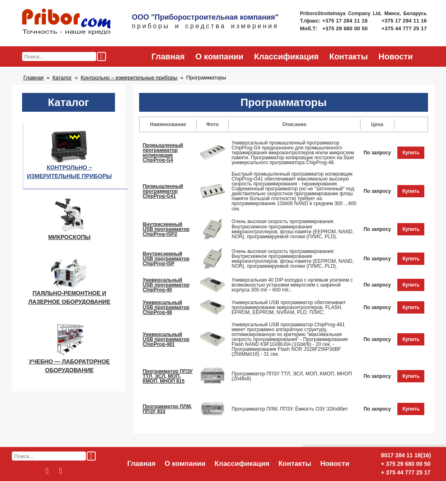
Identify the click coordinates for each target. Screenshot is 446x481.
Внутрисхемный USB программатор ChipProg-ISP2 (166, 229)
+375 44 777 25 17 (404, 28)
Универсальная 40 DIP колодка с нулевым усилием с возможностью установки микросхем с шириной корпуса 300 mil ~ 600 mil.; (292, 285)
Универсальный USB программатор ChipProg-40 (166, 285)
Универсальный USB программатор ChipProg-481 (166, 339)
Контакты (348, 56)
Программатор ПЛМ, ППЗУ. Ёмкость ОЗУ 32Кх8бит (290, 409)
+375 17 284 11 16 (404, 21)
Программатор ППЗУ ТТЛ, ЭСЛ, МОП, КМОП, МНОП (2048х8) (292, 376)
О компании (219, 56)
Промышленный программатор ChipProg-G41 (163, 191)
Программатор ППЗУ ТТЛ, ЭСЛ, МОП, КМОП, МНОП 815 (168, 376)
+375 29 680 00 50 (345, 28)
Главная (168, 56)
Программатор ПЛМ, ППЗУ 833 (167, 409)
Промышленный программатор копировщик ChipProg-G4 (163, 152)
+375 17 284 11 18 (345, 21)
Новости (395, 56)
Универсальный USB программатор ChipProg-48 (166, 307)
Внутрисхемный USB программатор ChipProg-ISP (166, 258)
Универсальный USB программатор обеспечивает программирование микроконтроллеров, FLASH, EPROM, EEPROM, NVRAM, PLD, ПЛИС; (289, 307)
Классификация (286, 56)
